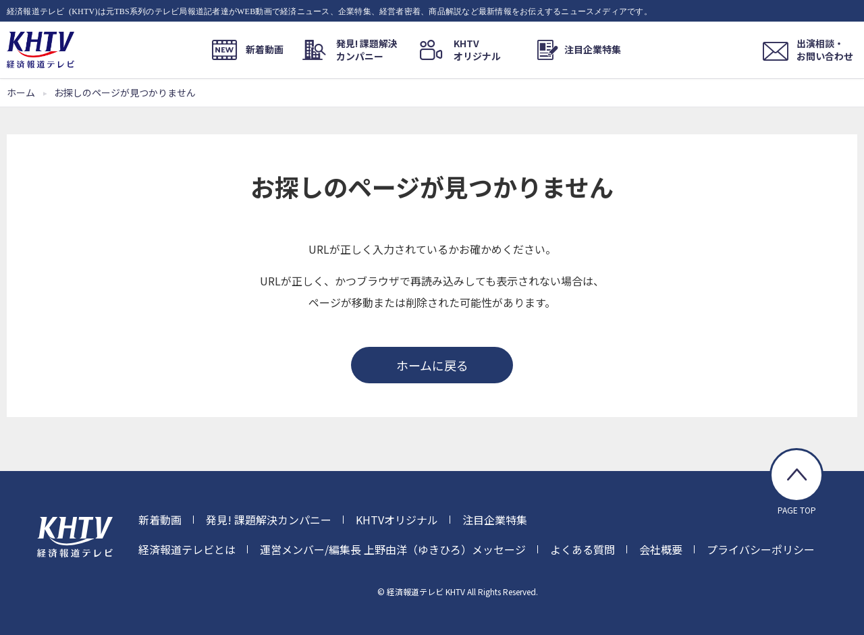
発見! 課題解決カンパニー (268, 520)
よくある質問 (582, 549)
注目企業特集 (494, 520)
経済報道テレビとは (187, 549)
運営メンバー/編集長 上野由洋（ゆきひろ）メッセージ (393, 549)
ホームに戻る (432, 365)
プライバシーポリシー (761, 549)
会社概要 (660, 549)
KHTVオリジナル (397, 520)
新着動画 (160, 520)
